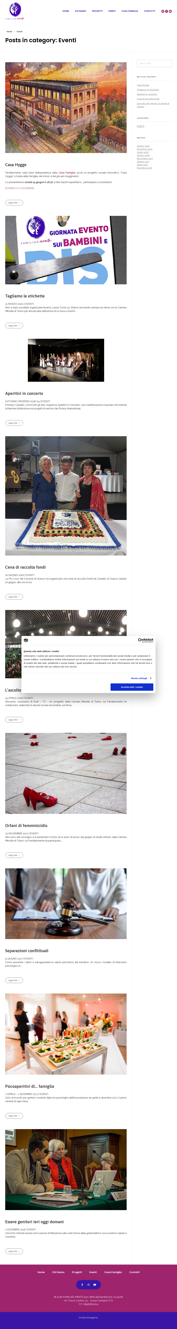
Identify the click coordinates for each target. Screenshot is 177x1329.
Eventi (140, 126)
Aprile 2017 (142, 165)
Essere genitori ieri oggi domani (34, 1221)
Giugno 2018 (143, 155)
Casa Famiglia (67, 172)
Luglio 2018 (143, 152)
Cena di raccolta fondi (25, 567)
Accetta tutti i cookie (132, 687)
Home (9, 32)
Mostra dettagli (139, 678)
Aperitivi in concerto (24, 393)
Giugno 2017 (143, 162)
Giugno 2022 (143, 146)
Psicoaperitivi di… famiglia (29, 1086)
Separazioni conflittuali (26, 950)
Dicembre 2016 (144, 168)
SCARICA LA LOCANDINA (19, 188)
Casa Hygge (16, 164)
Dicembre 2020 (144, 149)
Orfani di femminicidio (26, 825)
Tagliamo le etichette (25, 296)
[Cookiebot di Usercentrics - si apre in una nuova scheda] (140, 640)
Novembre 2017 (145, 158)
